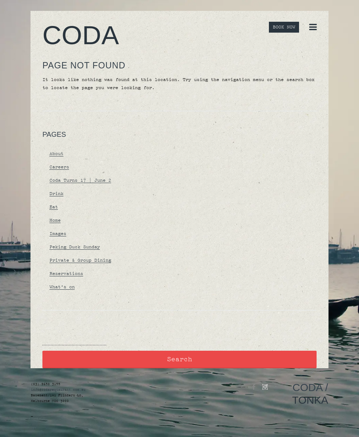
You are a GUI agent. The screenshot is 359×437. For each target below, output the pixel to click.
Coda (80, 35)
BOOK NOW (284, 27)
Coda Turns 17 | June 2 (80, 180)
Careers (59, 166)
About (56, 153)
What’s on (62, 286)
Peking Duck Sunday (74, 246)
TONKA (310, 400)
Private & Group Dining (80, 260)
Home (55, 220)
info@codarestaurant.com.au (58, 389)
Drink (56, 193)
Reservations (66, 273)
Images (57, 233)
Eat (53, 206)
